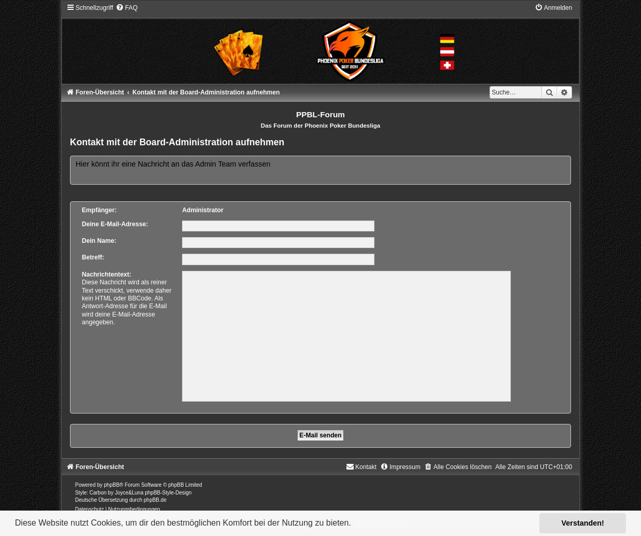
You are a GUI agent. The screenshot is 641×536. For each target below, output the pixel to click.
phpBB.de (155, 500)
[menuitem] (126, 7)
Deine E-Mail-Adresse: (115, 224)
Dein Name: (99, 240)
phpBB (111, 485)
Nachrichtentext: (106, 274)
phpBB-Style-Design (168, 493)
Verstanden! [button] (583, 523)
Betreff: (93, 257)
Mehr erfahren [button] (381, 522)
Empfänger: (99, 210)
